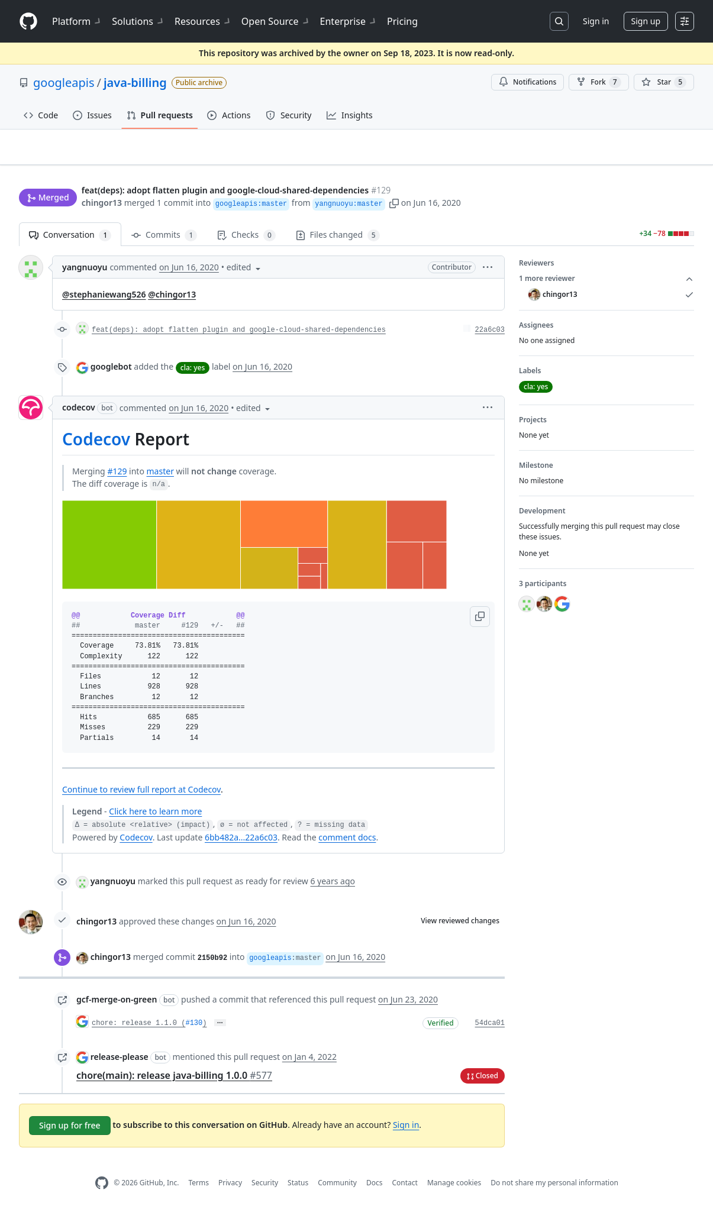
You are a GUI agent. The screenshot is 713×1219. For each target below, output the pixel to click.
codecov (78, 412)
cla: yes (192, 372)
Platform (77, 21)
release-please (120, 1061)
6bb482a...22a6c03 (241, 842)
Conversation (70, 240)
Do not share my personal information (554, 1188)
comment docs (347, 842)
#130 (193, 1028)
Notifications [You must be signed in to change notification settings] (527, 82)
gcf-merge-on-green (116, 1004)
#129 (117, 475)
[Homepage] (28, 21)
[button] (394, 204)
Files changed (338, 240)
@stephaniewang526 (104, 299)
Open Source (276, 21)
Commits (164, 240)
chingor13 (102, 203)
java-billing (135, 82)
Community (337, 1188)
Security (264, 1188)
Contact (404, 1188)
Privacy (230, 1188)
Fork (598, 82)
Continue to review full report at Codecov (141, 794)
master (160, 475)
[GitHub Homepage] (102, 1188)
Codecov (96, 444)
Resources (203, 21)
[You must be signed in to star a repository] (664, 82)
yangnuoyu (84, 272)
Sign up (645, 21)
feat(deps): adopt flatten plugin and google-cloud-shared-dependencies (239, 335)
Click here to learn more (155, 816)
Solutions (138, 21)
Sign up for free (70, 1130)
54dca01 (490, 1028)
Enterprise (349, 21)
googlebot (111, 371)
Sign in (596, 21)
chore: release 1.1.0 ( (138, 1028)
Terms (198, 1188)
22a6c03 (490, 335)
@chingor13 (172, 299)
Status (298, 1188)
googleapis (64, 82)
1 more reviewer (606, 284)
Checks (246, 240)
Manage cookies (454, 1188)
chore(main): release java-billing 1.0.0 (174, 1080)
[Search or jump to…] (559, 21)
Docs (374, 1188)
